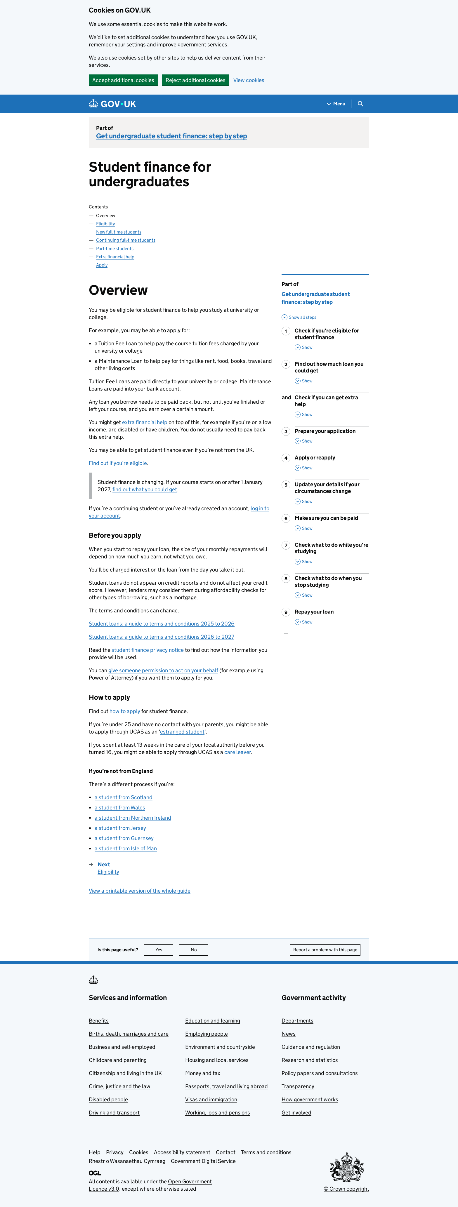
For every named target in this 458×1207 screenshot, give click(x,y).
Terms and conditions (266, 1152)
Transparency (298, 1086)
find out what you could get (144, 489)
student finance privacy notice (148, 650)
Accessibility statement (182, 1152)
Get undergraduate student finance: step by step (171, 136)
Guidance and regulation (311, 1047)
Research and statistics (310, 1060)
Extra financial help (115, 256)
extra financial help (144, 422)
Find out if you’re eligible (118, 463)
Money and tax (202, 1073)
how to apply (125, 711)
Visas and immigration (211, 1099)
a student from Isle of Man (126, 848)
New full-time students (118, 232)
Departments (297, 1020)
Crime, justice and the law (119, 1086)
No (200, 949)
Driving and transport (114, 1112)
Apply (101, 265)
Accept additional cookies (123, 80)
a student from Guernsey (124, 838)
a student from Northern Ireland (133, 817)
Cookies (138, 1152)
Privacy (115, 1152)
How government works (310, 1099)
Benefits (99, 1020)
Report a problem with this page (325, 949)
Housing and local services (217, 1060)
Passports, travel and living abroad (226, 1086)
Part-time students (114, 248)
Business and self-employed (122, 1047)
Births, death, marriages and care (129, 1033)
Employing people (206, 1033)
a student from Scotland (123, 797)
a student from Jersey (120, 828)
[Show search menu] (360, 104)
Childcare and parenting (118, 1060)
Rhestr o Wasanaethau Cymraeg (127, 1161)
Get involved (296, 1112)
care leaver (237, 752)
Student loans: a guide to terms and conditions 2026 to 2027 (161, 636)
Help (94, 1152)
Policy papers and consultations (320, 1073)
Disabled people (108, 1099)
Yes (164, 949)
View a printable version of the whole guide (139, 890)
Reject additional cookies (195, 80)
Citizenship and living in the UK (125, 1073)
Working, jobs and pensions (217, 1112)
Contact (225, 1152)
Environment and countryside (220, 1047)
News (289, 1033)
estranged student (182, 731)
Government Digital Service (203, 1161)
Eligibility (105, 224)
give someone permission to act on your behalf (163, 670)
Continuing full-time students (125, 240)
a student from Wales (120, 807)
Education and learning (212, 1020)
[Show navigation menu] (336, 104)
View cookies (248, 80)
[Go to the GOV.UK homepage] (112, 103)
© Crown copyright (346, 1188)
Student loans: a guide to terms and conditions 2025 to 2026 (162, 623)
